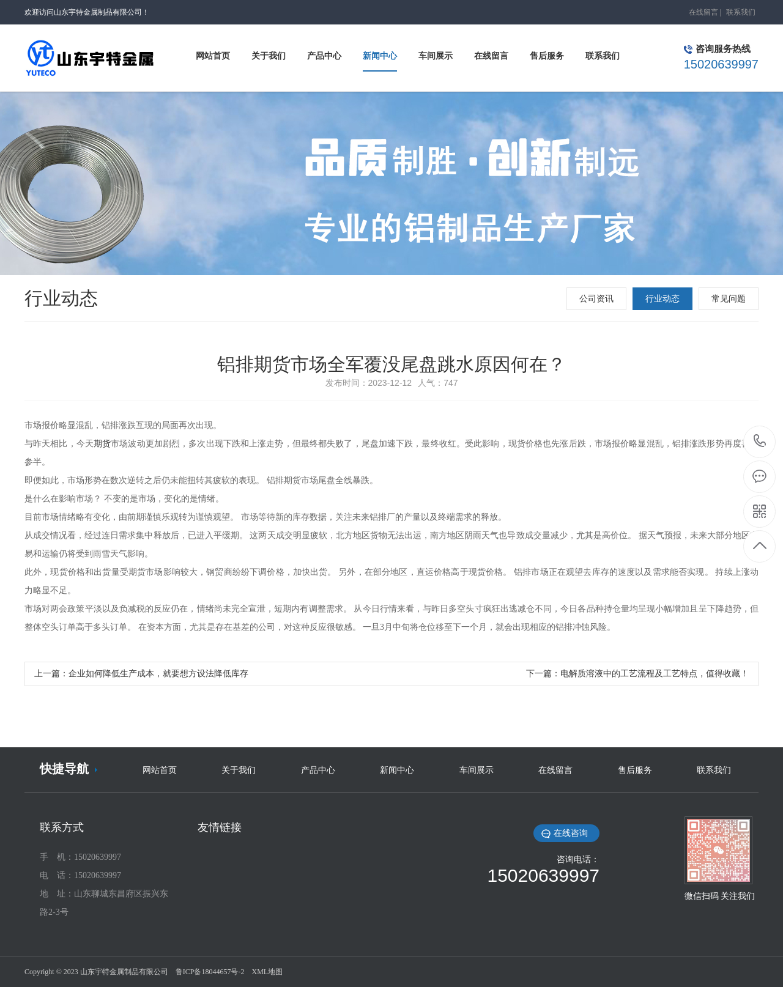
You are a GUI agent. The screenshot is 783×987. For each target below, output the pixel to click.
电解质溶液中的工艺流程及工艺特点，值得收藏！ (654, 673)
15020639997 (760, 441)
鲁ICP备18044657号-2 (210, 971)
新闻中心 (397, 770)
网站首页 (160, 770)
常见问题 (728, 298)
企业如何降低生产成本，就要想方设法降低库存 (158, 673)
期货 (102, 443)
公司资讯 (596, 298)
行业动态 (662, 298)
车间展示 (476, 770)
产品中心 (318, 770)
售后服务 (635, 770)
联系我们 (740, 12)
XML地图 (267, 971)
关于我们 (238, 770)
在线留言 (703, 12)
